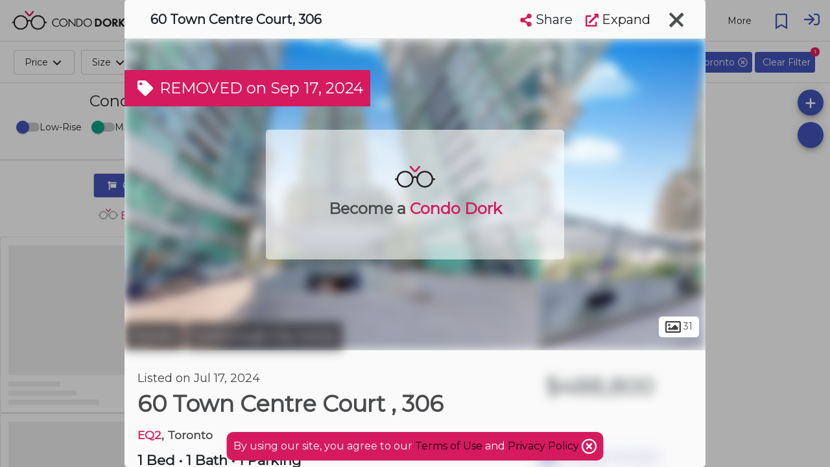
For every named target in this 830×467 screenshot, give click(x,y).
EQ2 (149, 435)
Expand (618, 19)
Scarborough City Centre (264, 336)
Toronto (153, 336)
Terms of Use (448, 446)
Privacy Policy (545, 446)
